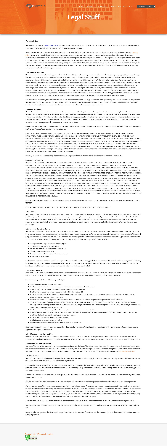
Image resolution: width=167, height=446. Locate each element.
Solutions (103, 6)
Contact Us (129, 6)
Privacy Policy (30, 434)
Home (81, 6)
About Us (116, 6)
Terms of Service (45, 434)
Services (91, 6)
